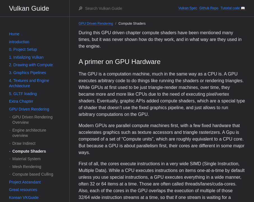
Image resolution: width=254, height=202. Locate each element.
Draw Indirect (23, 143)
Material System (26, 159)
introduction (19, 42)
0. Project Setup (23, 49)
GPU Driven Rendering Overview (32, 120)
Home (14, 34)
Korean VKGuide (23, 197)
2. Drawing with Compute (31, 65)
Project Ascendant (25, 182)
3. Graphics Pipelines (27, 72)
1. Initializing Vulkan (26, 57)
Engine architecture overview (29, 133)
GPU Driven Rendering (29, 109)
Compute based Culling (32, 174)
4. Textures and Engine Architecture (29, 83)
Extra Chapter (21, 101)
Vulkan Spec (187, 8)
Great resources (23, 189)
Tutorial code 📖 (233, 8)
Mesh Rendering (26, 166)
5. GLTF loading (23, 93)
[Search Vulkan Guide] (131, 8)
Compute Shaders (29, 151)
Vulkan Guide (29, 8)
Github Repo (208, 8)
